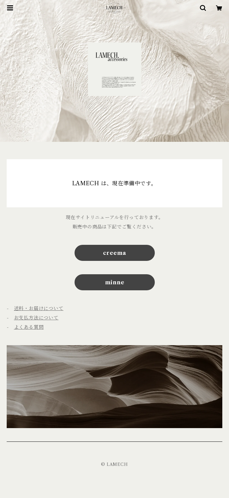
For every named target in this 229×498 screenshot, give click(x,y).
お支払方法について (36, 318)
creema (114, 253)
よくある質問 (29, 327)
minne (114, 282)
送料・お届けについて (39, 308)
